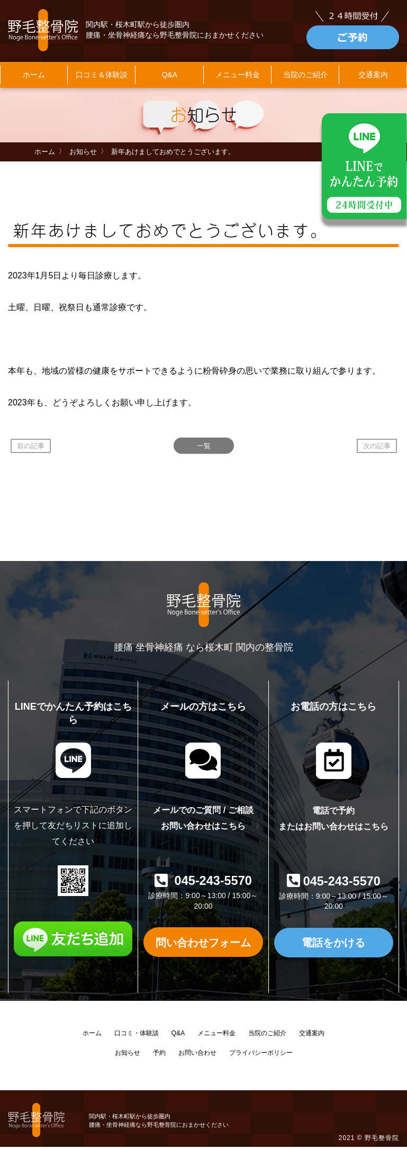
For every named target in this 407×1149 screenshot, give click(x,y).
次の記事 (377, 448)
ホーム (34, 77)
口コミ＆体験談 (102, 77)
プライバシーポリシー (261, 1054)
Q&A (170, 77)
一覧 (204, 448)
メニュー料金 (237, 77)
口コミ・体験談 (136, 1034)
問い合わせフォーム (203, 943)
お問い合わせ (197, 1054)
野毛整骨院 (382, 1140)
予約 (159, 1054)
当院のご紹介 (305, 77)
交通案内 (311, 1034)
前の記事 (30, 448)
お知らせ (83, 154)
